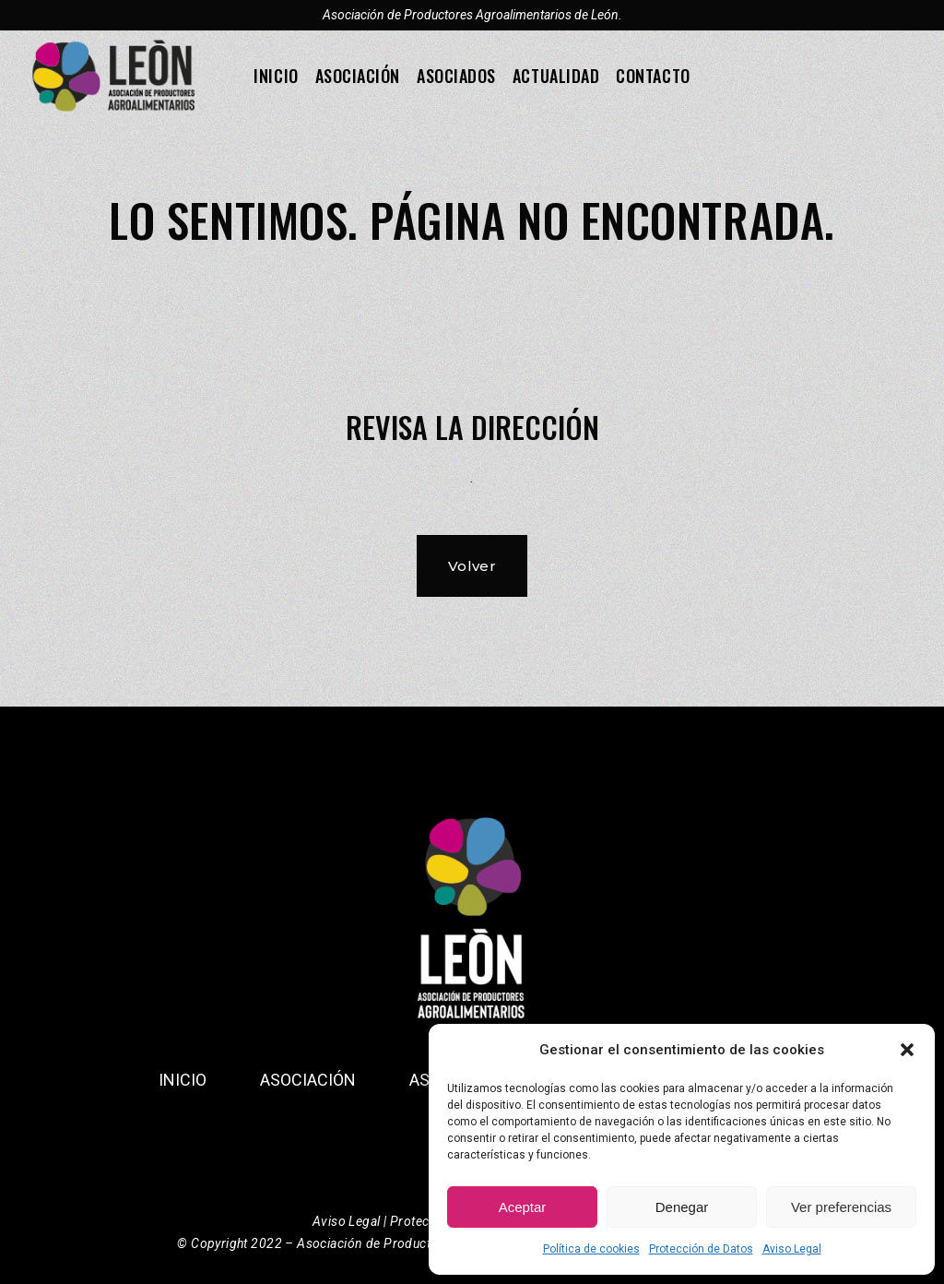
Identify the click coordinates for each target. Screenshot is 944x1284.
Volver (472, 566)
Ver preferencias (841, 1207)
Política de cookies (591, 1248)
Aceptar (523, 1207)
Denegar (682, 1207)
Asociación (308, 1079)
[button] (907, 1049)
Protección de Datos (701, 1248)
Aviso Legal (791, 1248)
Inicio (182, 1079)
